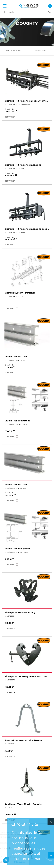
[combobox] (25, 12)
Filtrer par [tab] (13, 50)
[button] (9, 117)
